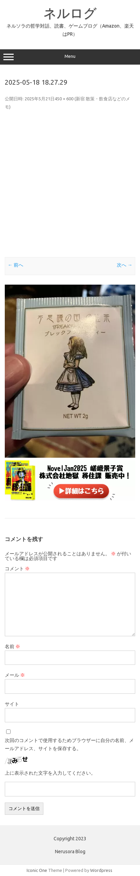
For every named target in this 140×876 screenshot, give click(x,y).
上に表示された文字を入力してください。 (50, 773)
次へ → (124, 265)
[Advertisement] (70, 184)
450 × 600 (64, 98)
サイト (12, 704)
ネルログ (70, 13)
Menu (70, 57)
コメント (17, 568)
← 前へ (15, 265)
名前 (12, 646)
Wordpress (101, 870)
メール (15, 675)
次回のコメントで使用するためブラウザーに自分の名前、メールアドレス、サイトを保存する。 (69, 744)
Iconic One (37, 870)
